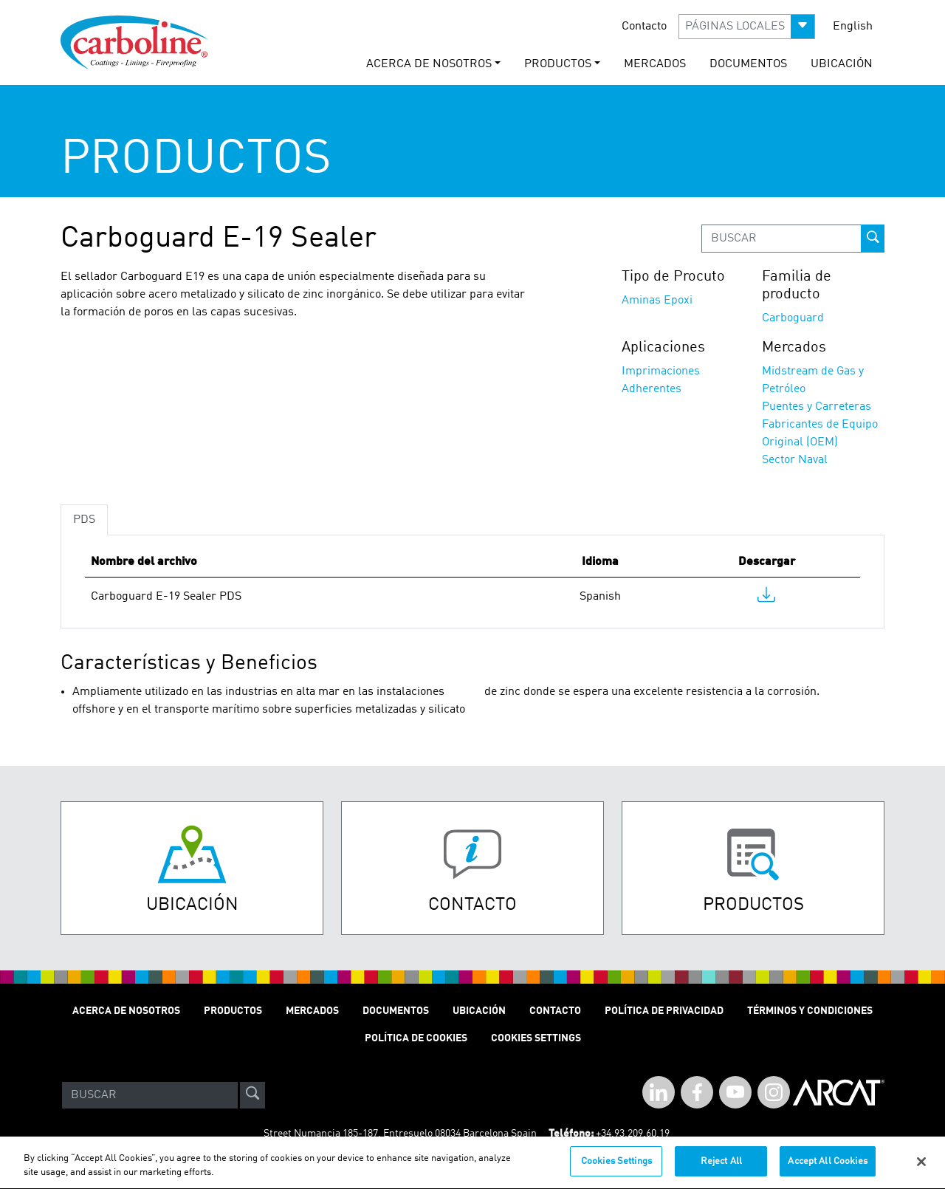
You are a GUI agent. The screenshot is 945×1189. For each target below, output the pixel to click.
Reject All (721, 1169)
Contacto (644, 26)
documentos (748, 64)
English (853, 26)
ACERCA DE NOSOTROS (126, 1011)
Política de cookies (416, 1038)
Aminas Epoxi (657, 300)
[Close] (921, 1169)
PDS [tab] (84, 520)
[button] (746, 26)
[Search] (150, 1095)
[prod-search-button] (872, 239)
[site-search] (252, 1095)
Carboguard (793, 318)
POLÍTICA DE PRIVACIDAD (664, 1011)
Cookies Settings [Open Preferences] (536, 1038)
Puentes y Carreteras (816, 407)
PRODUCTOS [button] (557, 64)
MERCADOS (655, 64)
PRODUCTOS (233, 1011)
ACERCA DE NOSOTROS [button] (429, 64)
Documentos (395, 1011)
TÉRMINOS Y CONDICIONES (810, 1011)
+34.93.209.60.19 (633, 1133)
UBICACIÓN (842, 64)
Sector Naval (795, 460)
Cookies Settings (616, 1169)
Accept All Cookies (827, 1169)
